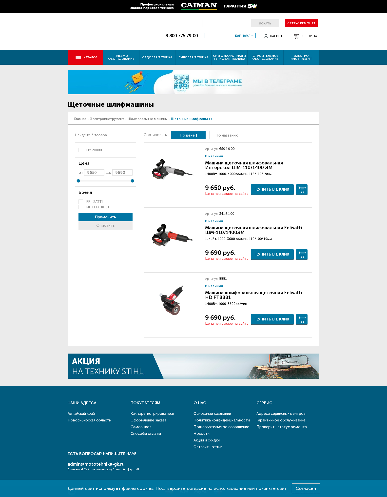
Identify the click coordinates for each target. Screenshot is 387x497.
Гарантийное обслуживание (281, 420)
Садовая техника (157, 57)
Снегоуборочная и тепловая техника (229, 57)
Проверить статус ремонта (281, 427)
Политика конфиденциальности (222, 420)
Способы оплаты (146, 433)
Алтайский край (81, 413)
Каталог (86, 57)
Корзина (305, 36)
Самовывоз (141, 427)
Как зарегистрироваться (152, 413)
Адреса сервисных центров (281, 413)
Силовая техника (193, 57)
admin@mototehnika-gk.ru (96, 464)
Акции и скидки (207, 440)
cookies (145, 488)
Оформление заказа (148, 420)
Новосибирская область (89, 420)
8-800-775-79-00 (181, 36)
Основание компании (212, 413)
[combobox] (230, 35)
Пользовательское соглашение (221, 427)
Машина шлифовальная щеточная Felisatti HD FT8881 (253, 295)
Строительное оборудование (265, 57)
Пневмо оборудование (121, 57)
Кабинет (274, 36)
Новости (202, 433)
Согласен (306, 488)
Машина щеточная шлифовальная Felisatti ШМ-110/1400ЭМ (253, 230)
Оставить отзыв (208, 447)
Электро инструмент (301, 57)
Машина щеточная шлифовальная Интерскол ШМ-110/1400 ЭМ (244, 165)
